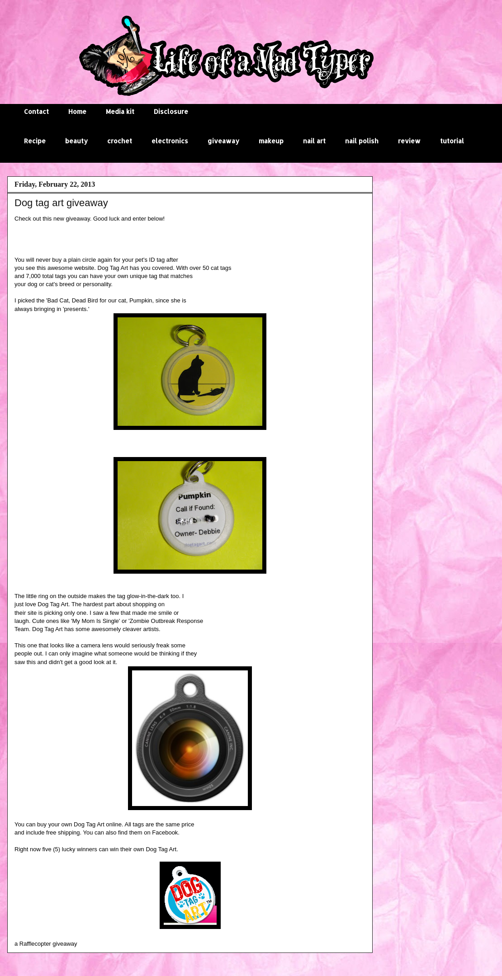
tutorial (452, 141)
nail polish (362, 141)
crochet (119, 141)
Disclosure (171, 111)
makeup (271, 141)
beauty (76, 141)
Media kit (120, 111)
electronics (170, 141)
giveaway (223, 141)
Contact (36, 111)
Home (77, 111)
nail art (314, 141)
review (409, 141)
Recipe (35, 141)
